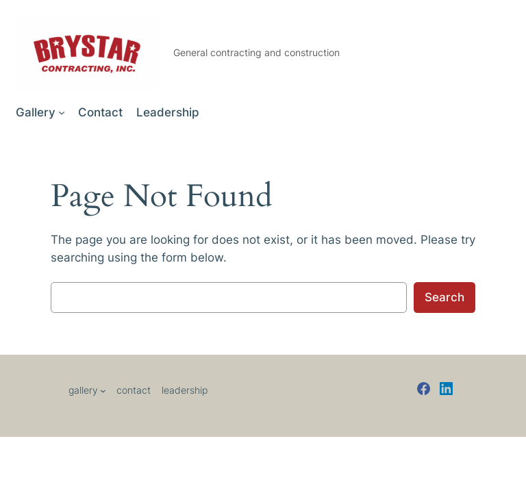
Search (444, 297)
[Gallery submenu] (61, 112)
